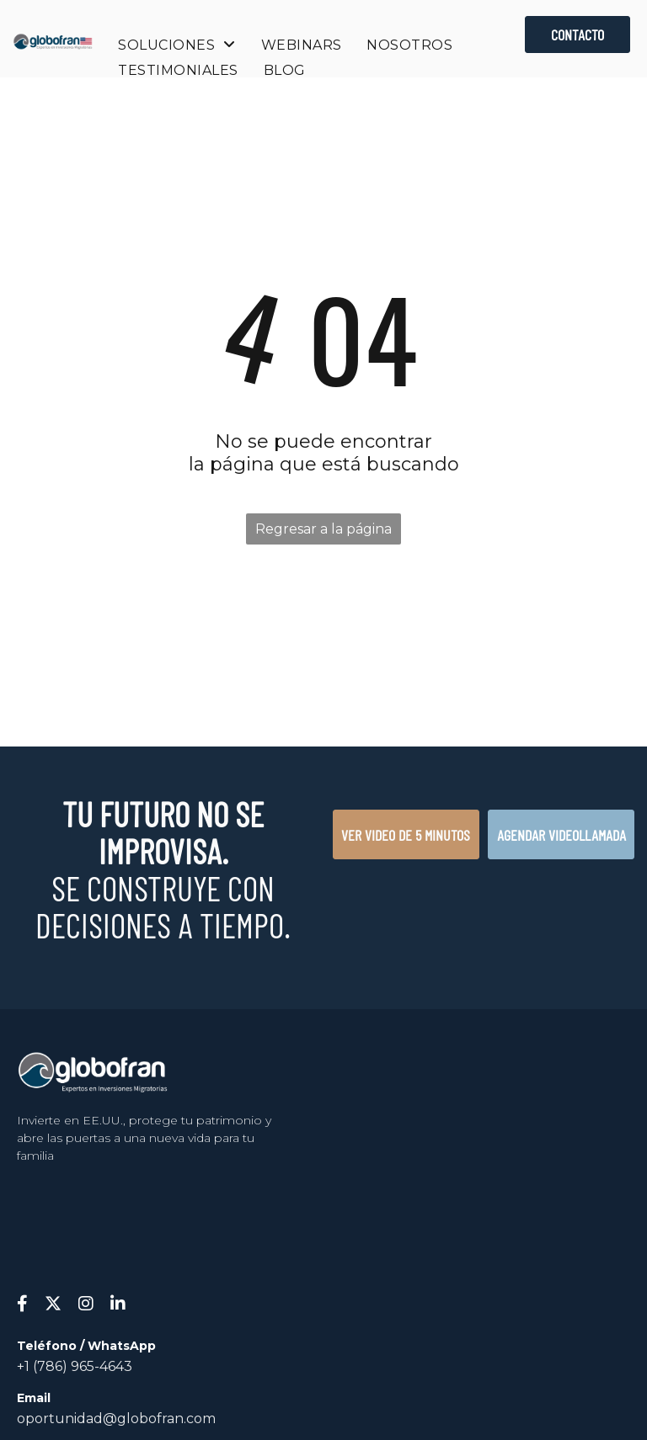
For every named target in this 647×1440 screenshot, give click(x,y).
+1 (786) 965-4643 (74, 1366)
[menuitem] (176, 45)
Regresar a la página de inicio (323, 533)
